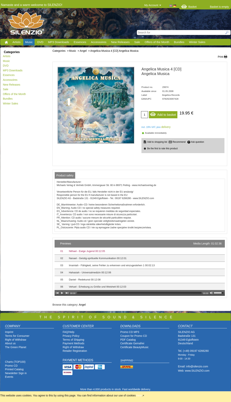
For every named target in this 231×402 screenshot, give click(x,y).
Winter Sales (197, 42)
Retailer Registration (75, 350)
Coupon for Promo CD (133, 335)
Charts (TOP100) (15, 361)
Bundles (179, 42)
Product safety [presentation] (65, 175)
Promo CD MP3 (129, 332)
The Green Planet (15, 347)
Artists (16, 42)
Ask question (197, 142)
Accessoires (98, 42)
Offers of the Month (157, 42)
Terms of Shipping (73, 339)
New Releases (120, 42)
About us (10, 343)
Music (29, 42)
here (139, 395)
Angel (82, 304)
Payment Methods (73, 343)
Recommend (179, 142)
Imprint (9, 332)
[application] (140, 268)
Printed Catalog (14, 369)
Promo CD (11, 365)
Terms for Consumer (17, 335)
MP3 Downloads (58, 42)
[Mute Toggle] (211, 292)
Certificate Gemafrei (132, 343)
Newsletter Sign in (16, 373)
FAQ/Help (68, 332)
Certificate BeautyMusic (134, 347)
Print (220, 56)
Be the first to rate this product (162, 148)
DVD (40, 42)
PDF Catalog (128, 339)
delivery (165, 126)
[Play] (62, 292)
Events (9, 376)
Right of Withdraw (15, 339)
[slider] (139, 293)
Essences (80, 42)
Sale (137, 42)
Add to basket (163, 113)
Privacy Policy (71, 335)
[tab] (65, 175)
